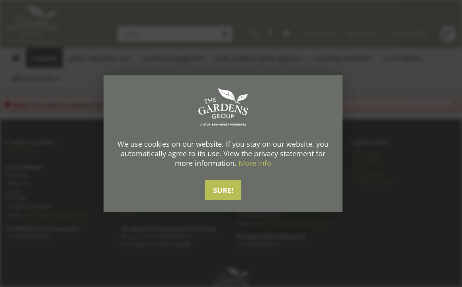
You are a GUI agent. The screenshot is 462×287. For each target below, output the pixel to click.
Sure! (223, 190)
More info (255, 163)
